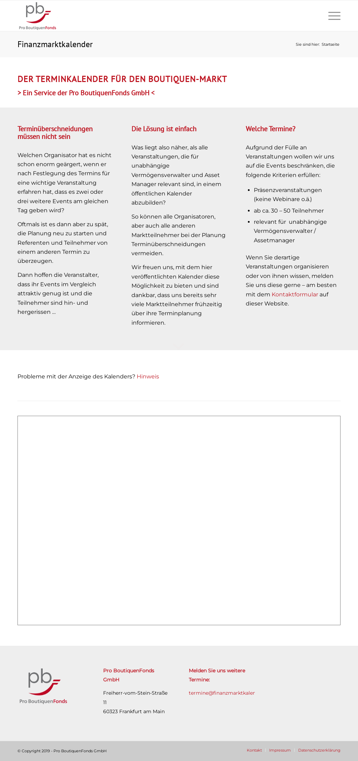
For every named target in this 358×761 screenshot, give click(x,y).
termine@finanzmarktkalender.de (230, 693)
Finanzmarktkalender (55, 44)
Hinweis (148, 376)
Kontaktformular (295, 294)
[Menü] (332, 15)
